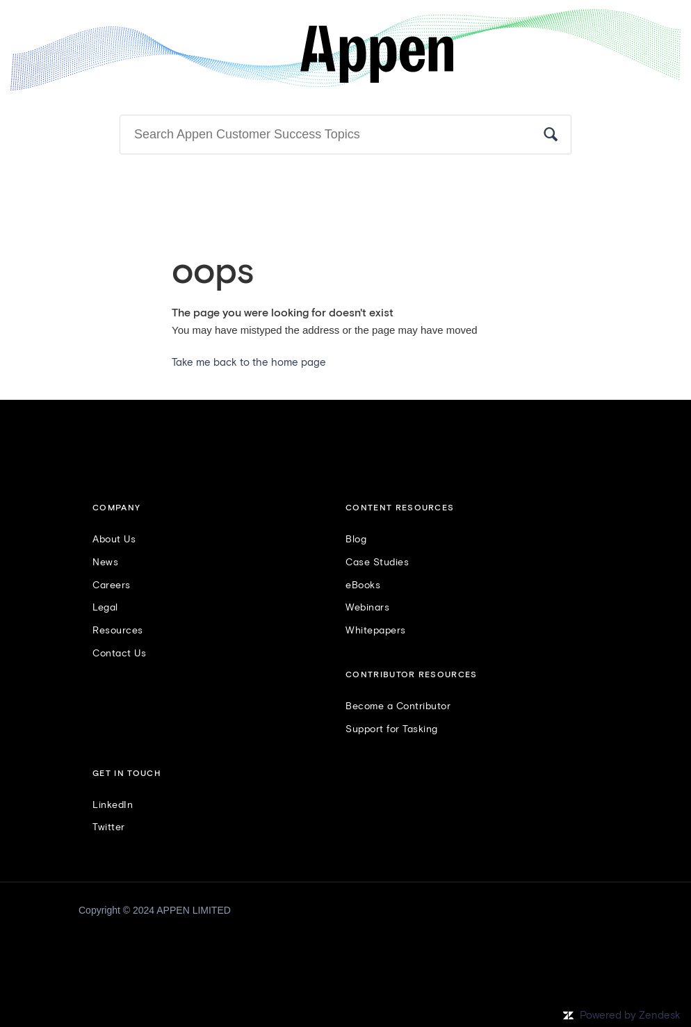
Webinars (367, 608)
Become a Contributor (398, 706)
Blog (356, 539)
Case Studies (377, 562)
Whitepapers (376, 631)
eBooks (363, 585)
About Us (114, 539)
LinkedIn (112, 805)
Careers (111, 585)
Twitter (108, 827)
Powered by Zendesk (630, 1015)
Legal (105, 608)
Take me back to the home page (249, 362)
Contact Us (119, 653)
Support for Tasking (392, 729)
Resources (117, 631)
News (105, 562)
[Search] (345, 135)
